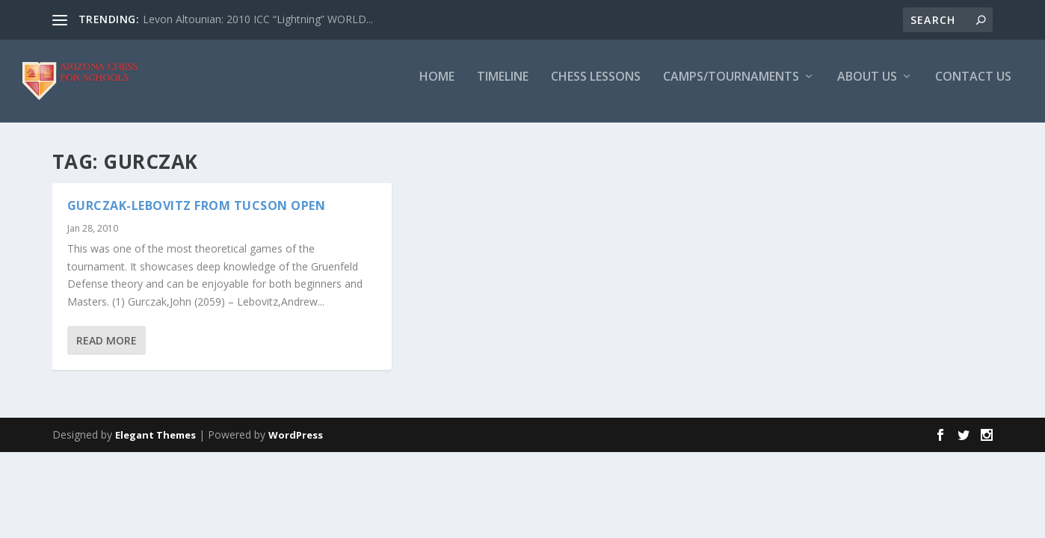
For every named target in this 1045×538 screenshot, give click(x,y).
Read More (106, 350)
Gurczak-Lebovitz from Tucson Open (196, 215)
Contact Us (973, 87)
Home (436, 87)
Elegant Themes (155, 445)
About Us (867, 87)
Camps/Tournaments (731, 87)
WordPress (295, 445)
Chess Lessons (596, 87)
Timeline (502, 87)
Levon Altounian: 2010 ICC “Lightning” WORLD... (258, 19)
